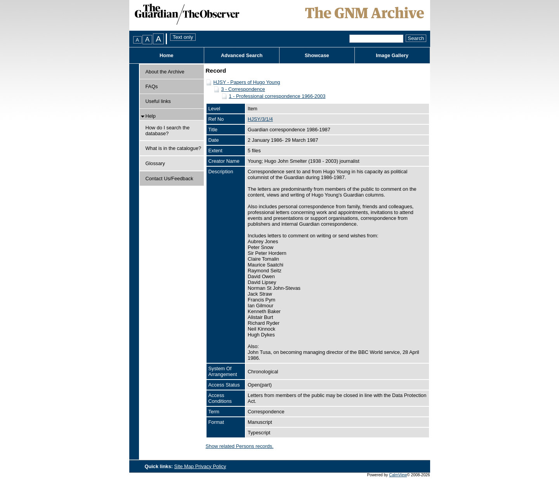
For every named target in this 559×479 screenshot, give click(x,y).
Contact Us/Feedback (169, 178)
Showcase (317, 55)
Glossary (155, 163)
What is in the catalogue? (173, 148)
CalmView (398, 475)
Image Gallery (392, 55)
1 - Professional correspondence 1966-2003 (277, 96)
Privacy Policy (210, 466)
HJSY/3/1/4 (260, 119)
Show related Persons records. (240, 446)
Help (151, 116)
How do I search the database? (168, 130)
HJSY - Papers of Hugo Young (247, 82)
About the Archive (165, 72)
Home (167, 55)
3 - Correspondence (243, 89)
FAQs (152, 86)
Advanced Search (241, 55)
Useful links (158, 101)
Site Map (184, 466)
